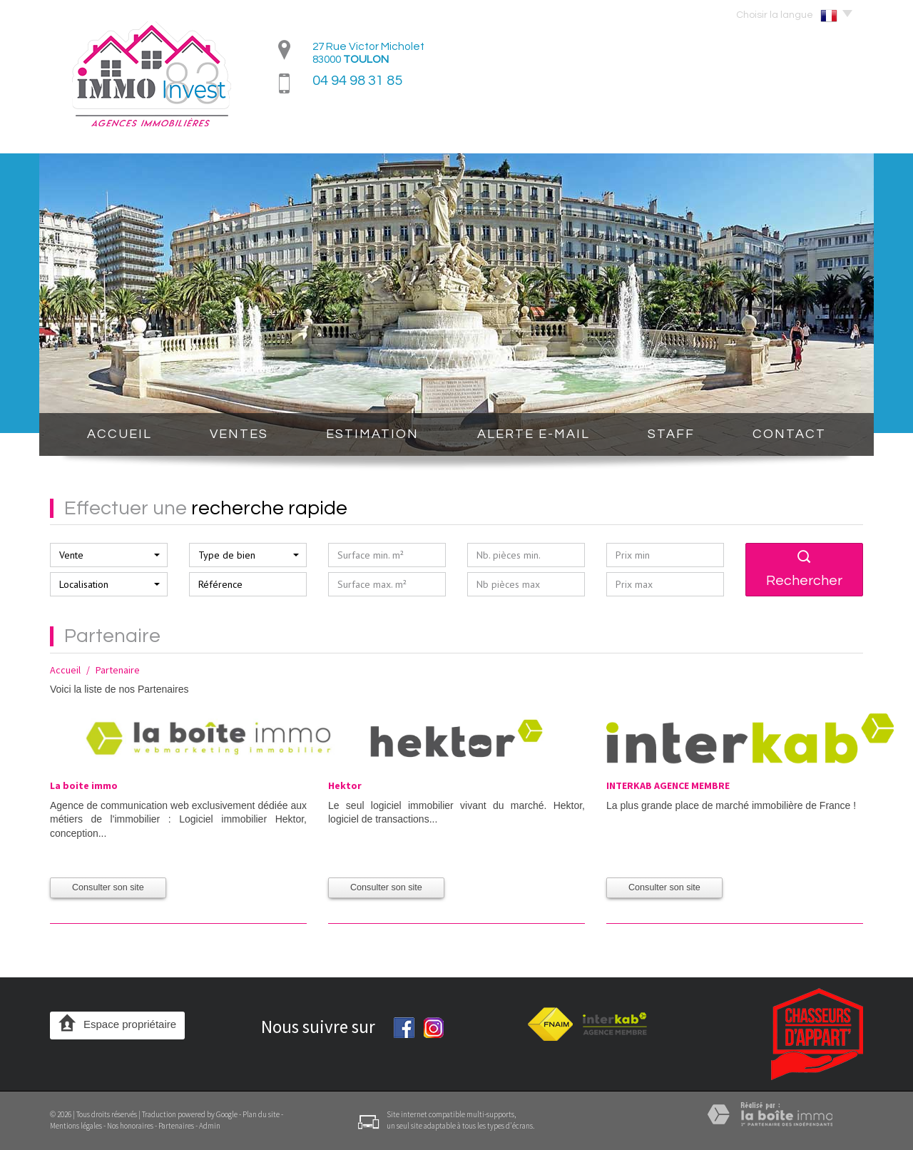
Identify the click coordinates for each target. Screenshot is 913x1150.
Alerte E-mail (533, 434)
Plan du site (261, 1114)
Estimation (372, 434)
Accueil (119, 434)
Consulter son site (108, 887)
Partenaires (176, 1126)
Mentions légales (76, 1126)
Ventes (239, 434)
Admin (209, 1126)
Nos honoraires (130, 1126)
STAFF (671, 434)
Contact (789, 434)
